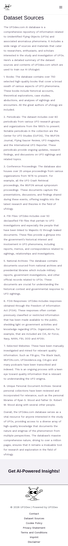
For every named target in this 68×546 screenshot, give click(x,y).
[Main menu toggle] (60, 7)
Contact (34, 513)
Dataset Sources (34, 518)
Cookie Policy (34, 523)
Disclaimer (34, 541)
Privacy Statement (34, 527)
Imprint (34, 537)
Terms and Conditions (34, 532)
